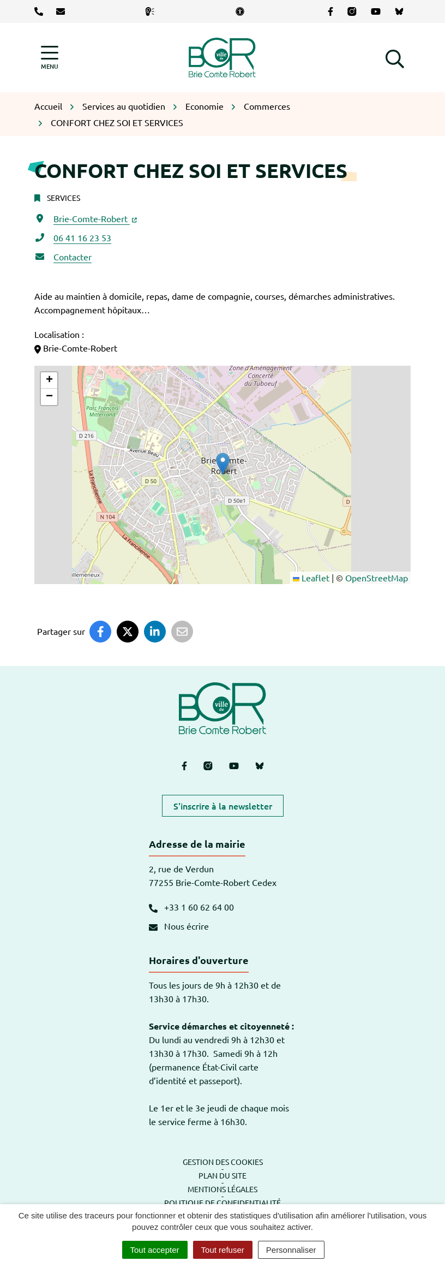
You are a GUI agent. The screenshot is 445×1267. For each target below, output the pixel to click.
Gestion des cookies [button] (223, 1162)
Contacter (72, 256)
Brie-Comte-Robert (95, 218)
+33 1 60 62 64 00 (191, 906)
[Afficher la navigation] (49, 58)
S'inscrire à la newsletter (222, 806)
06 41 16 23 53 (82, 237)
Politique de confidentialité (222, 1202)
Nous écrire (179, 925)
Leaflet (311, 577)
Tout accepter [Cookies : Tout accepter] (154, 1249)
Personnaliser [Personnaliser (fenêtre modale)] (291, 1249)
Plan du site (222, 1175)
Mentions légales (222, 1189)
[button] (395, 57)
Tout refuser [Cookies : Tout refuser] (222, 1249)
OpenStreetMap (376, 577)
